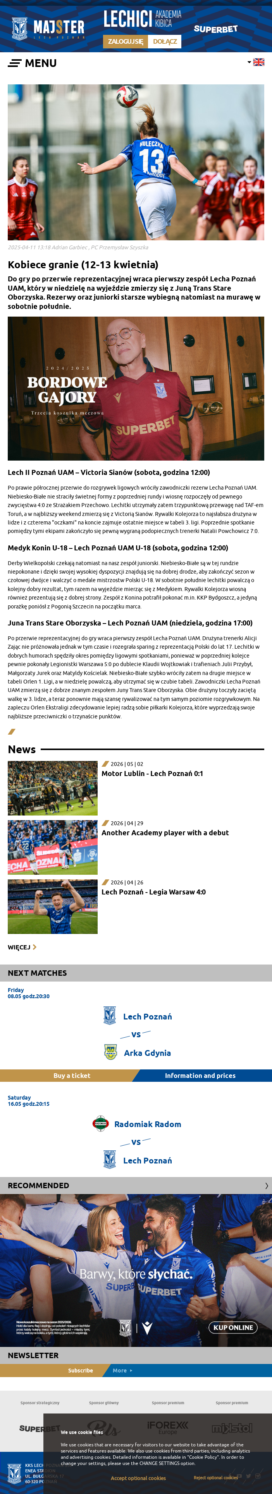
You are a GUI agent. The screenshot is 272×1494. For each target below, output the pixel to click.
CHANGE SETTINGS (159, 1463)
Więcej (19, 947)
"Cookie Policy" (203, 1457)
